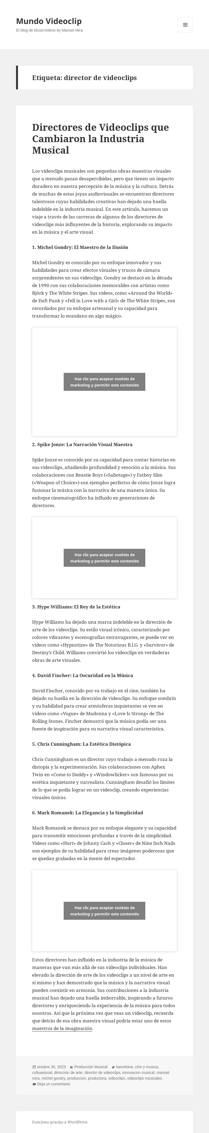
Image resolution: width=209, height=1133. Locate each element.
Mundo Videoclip (49, 21)
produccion (76, 1078)
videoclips (116, 1078)
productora (97, 1078)
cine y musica (146, 1067)
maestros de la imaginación (62, 1028)
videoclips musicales (144, 1078)
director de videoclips (102, 1072)
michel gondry (53, 1078)
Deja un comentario (53, 1084)
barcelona (124, 1067)
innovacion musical (138, 1072)
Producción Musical (90, 1067)
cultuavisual (42, 1072)
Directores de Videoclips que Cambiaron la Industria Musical (100, 138)
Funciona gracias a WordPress (59, 1122)
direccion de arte (68, 1072)
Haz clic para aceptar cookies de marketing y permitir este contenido (104, 382)
